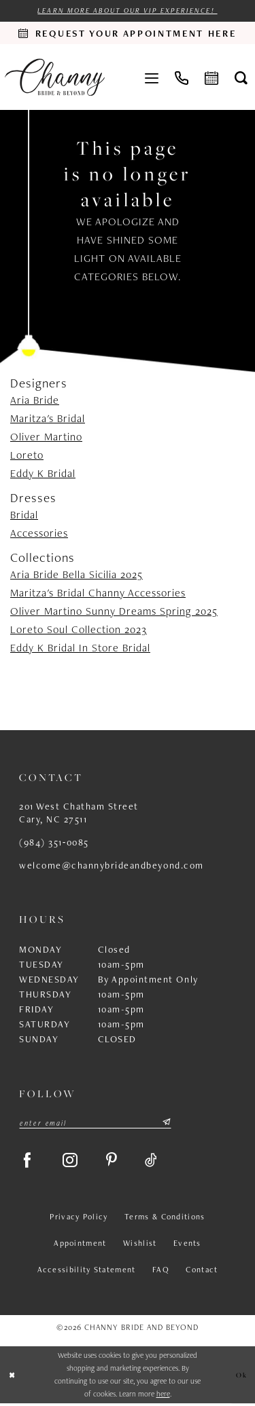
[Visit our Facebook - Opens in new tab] (29, 1162)
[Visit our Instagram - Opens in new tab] (74, 1162)
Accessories (39, 534)
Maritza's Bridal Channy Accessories (98, 593)
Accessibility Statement (86, 1273)
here (163, 1396)
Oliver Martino (46, 437)
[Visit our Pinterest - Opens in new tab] (117, 1162)
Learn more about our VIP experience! (127, 10)
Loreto (27, 455)
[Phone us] (182, 77)
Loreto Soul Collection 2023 (78, 630)
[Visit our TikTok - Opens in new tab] (159, 1162)
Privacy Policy (78, 1220)
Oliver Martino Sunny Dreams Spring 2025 (114, 612)
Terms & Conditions (164, 1220)
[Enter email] (95, 1123)
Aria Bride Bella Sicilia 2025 (76, 575)
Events (187, 1246)
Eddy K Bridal (42, 473)
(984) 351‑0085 (54, 843)
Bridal (24, 515)
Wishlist (139, 1246)
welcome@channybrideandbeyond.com (111, 866)
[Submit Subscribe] (165, 1123)
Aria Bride (34, 400)
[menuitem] (152, 77)
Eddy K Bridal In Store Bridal (80, 648)
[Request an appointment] (127, 33)
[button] (152, 77)
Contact (202, 1273)
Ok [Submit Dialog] (242, 1377)
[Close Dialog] (12, 1377)
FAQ (160, 1273)
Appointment (80, 1246)
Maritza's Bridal (47, 418)
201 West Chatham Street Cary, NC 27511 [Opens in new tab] (79, 813)
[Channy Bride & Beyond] (55, 77)
